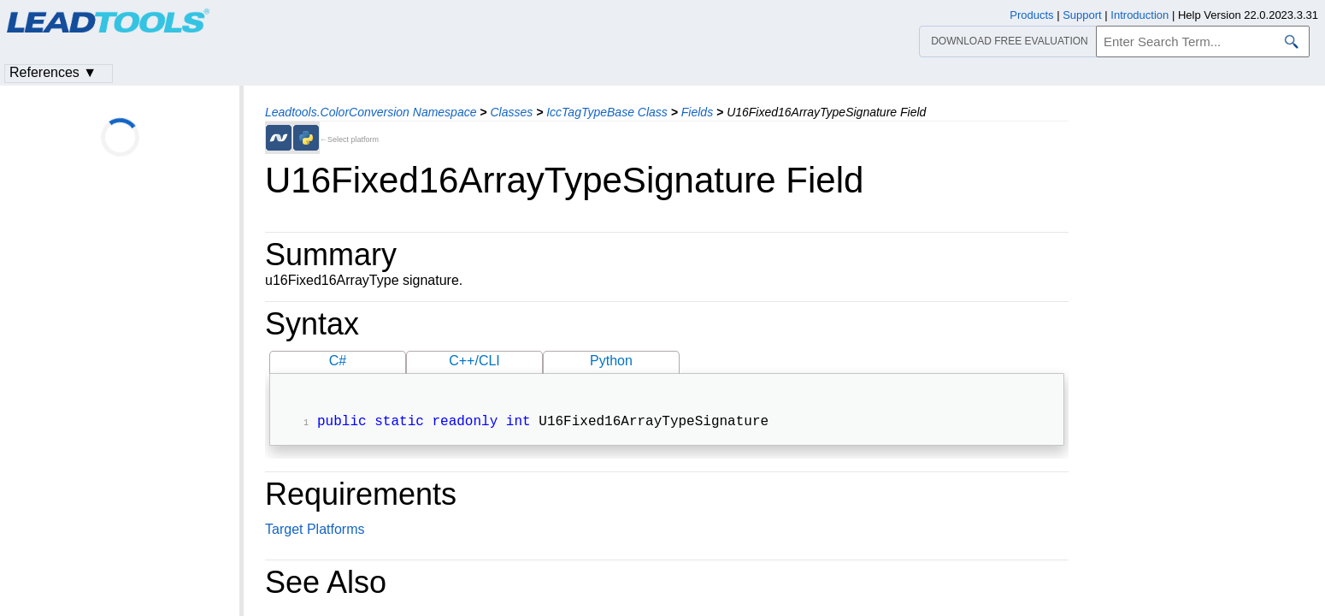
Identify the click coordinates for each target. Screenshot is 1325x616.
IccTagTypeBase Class (607, 112)
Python (611, 360)
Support (1082, 15)
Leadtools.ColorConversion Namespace (370, 112)
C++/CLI (474, 360)
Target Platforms (314, 531)
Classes (511, 112)
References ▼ (53, 72)
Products (1031, 15)
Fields (697, 112)
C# (337, 360)
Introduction (1139, 15)
